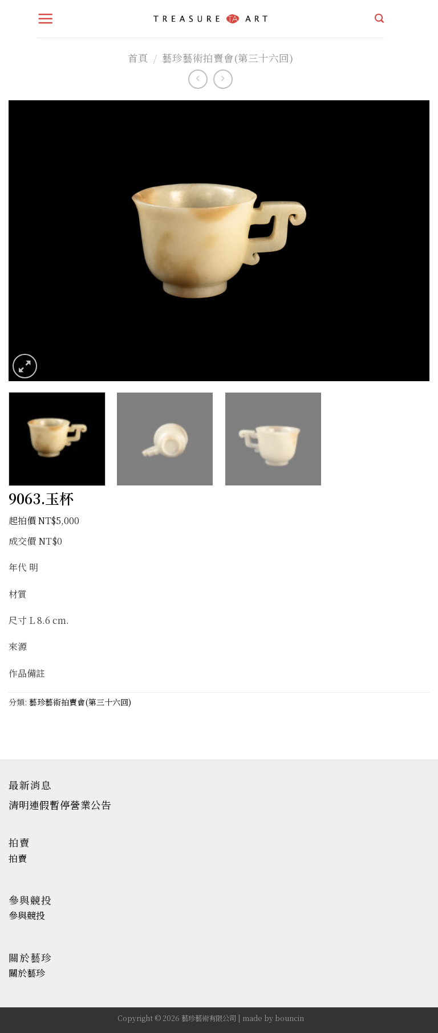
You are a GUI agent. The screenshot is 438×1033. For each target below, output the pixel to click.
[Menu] (45, 19)
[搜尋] (379, 18)
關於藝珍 (27, 972)
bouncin (289, 1018)
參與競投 (27, 915)
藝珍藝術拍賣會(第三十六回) (227, 58)
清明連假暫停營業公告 (60, 805)
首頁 (138, 58)
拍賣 (18, 858)
